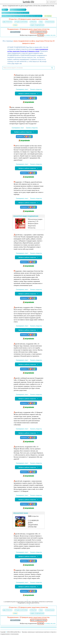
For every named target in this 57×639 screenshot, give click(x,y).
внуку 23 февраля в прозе (38, 32)
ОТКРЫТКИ (33, 21)
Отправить (28, 98)
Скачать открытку (36, 89)
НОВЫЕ (15, 25)
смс (51, 35)
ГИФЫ (40, 21)
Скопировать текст (22, 89)
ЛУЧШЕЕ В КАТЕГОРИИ (21, 21)
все (54, 35)
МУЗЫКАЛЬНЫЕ (49, 21)
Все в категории (15, 32)
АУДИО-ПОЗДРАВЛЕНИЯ (37, 25)
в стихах (47, 35)
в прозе (40, 35)
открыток (7, 21)
